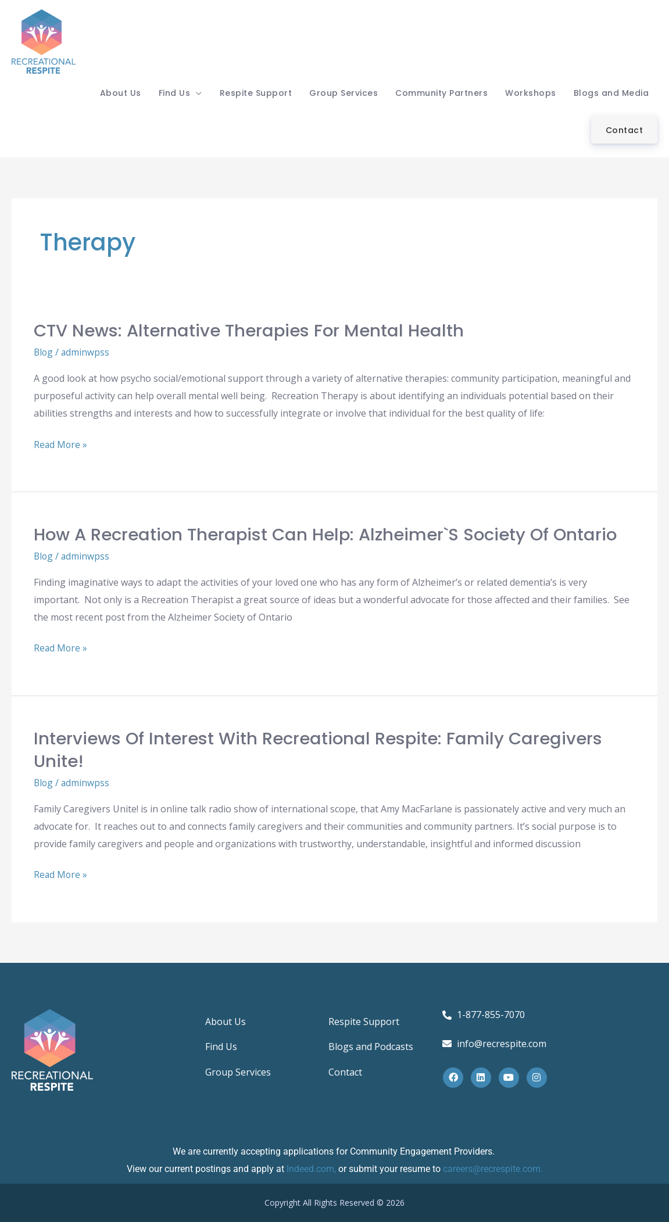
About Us (120, 93)
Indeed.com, (312, 1168)
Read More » (61, 443)
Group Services (343, 93)
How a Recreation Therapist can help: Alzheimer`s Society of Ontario (333, 534)
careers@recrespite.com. (493, 1168)
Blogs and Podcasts (370, 1046)
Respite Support (256, 93)
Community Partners (441, 93)
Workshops (530, 93)
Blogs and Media (611, 93)
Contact (624, 130)
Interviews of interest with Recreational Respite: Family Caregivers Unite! (322, 749)
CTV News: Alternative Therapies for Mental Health (253, 330)
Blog (44, 352)
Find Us (175, 93)
